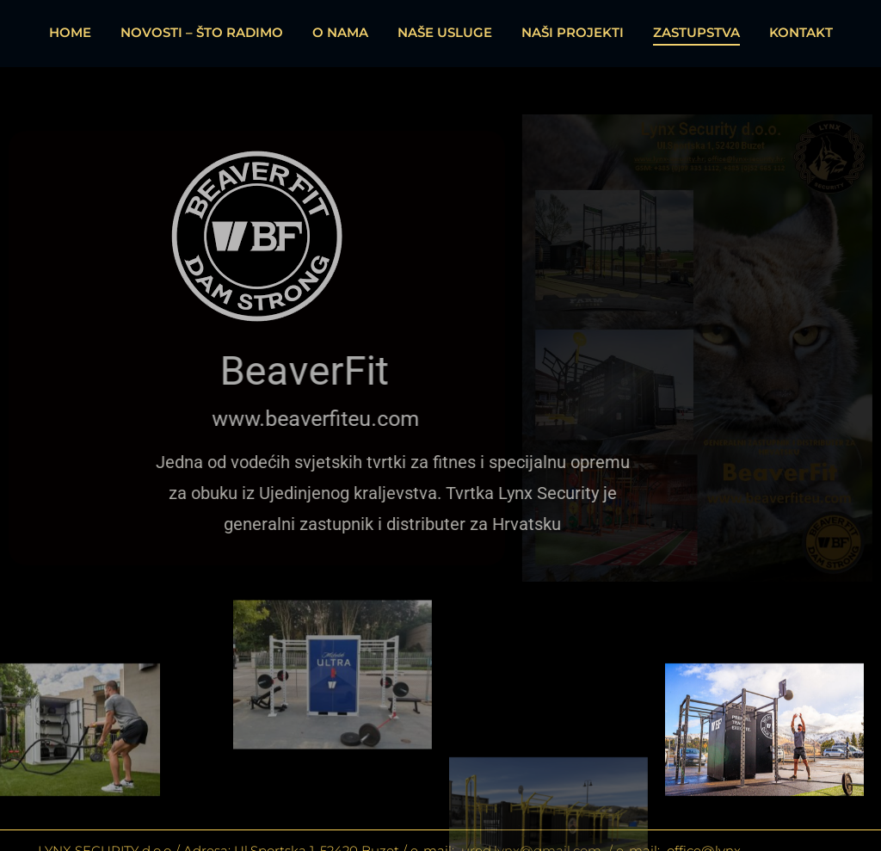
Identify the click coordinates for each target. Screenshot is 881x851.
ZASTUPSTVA (696, 32)
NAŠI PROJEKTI (572, 32)
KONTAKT (801, 32)
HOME (70, 32)
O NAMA (340, 32)
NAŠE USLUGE (444, 32)
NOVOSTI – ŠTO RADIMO (201, 32)
